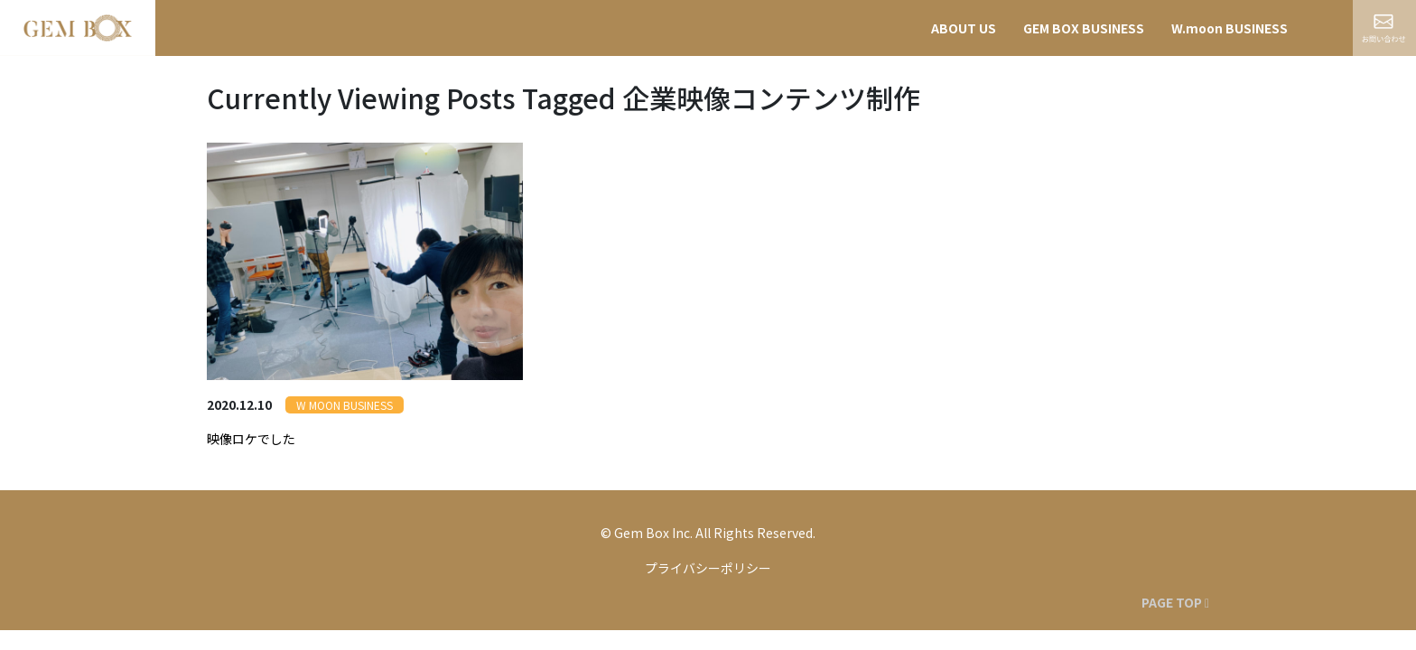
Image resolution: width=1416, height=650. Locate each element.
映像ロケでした (251, 439)
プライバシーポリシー (708, 568)
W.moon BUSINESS (1229, 28)
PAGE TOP (1175, 602)
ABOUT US (963, 28)
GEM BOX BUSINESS (1083, 28)
